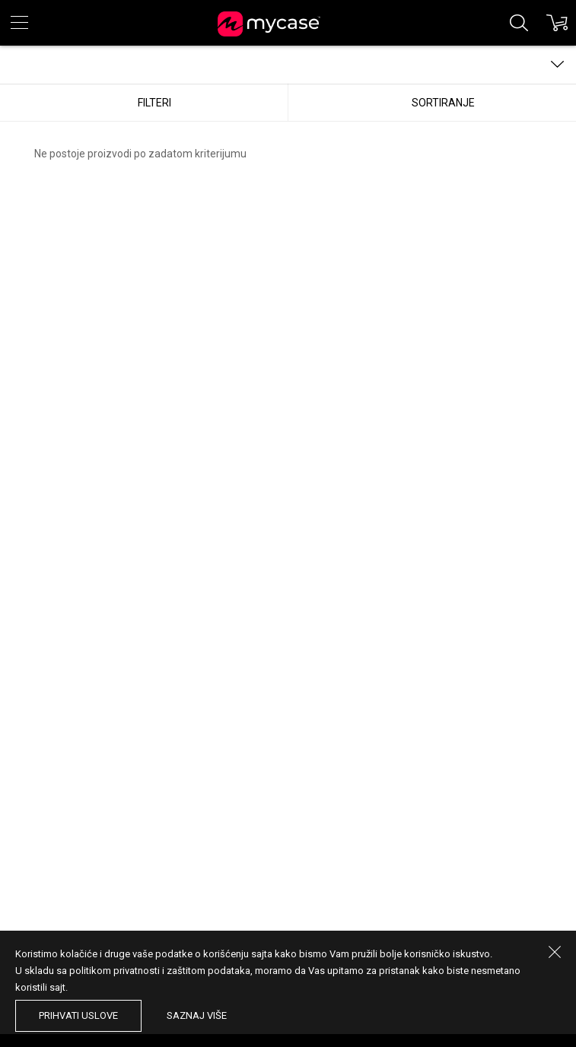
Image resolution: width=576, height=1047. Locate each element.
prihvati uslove (78, 1015)
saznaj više (197, 1015)
